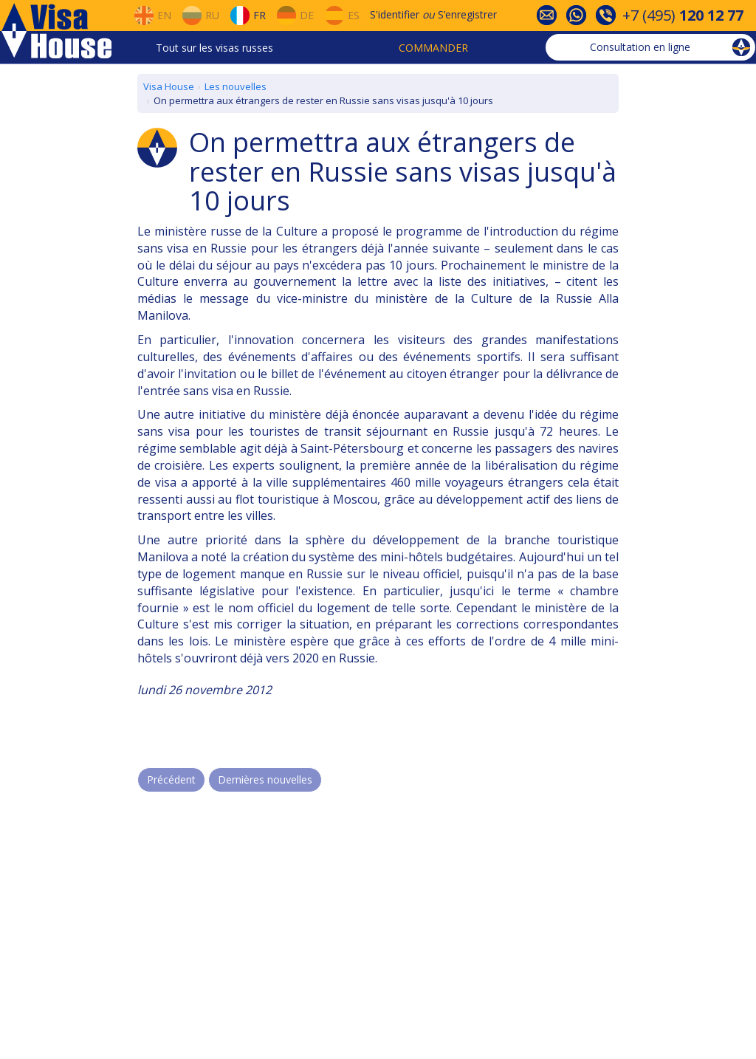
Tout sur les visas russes (214, 48)
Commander (433, 48)
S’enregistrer (467, 14)
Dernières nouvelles (265, 779)
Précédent (171, 779)
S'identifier (394, 14)
